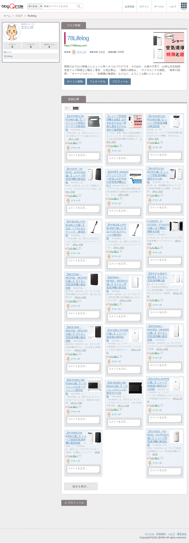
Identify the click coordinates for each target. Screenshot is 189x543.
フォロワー (31, 45)
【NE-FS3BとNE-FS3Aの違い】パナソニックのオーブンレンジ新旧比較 (76, 387)
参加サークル (49, 45)
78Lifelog (78, 38)
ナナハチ (79, 52)
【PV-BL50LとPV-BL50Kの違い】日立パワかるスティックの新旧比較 (116, 231)
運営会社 (182, 534)
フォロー (12, 45)
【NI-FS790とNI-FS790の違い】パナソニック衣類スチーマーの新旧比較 (75, 123)
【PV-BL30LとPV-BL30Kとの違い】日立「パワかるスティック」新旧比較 (75, 228)
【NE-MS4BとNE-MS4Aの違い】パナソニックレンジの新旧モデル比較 (117, 389)
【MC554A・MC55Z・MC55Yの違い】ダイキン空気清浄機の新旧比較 (117, 284)
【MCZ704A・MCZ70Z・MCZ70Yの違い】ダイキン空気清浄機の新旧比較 (76, 281)
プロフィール (120, 81)
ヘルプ (171, 534)
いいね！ (73, 142)
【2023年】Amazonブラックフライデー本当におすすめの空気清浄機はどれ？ (117, 178)
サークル (149, 534)
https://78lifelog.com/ (75, 45)
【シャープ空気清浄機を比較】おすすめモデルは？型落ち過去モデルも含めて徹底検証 (116, 123)
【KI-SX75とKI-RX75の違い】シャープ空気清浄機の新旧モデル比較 (157, 175)
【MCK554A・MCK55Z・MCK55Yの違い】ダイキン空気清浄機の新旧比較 (158, 333)
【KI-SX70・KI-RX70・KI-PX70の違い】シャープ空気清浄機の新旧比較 (76, 175)
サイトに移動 (75, 81)
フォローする (97, 81)
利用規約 (161, 534)
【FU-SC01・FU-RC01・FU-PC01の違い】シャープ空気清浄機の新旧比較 (158, 438)
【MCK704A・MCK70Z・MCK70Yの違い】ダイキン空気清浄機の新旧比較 (77, 334)
